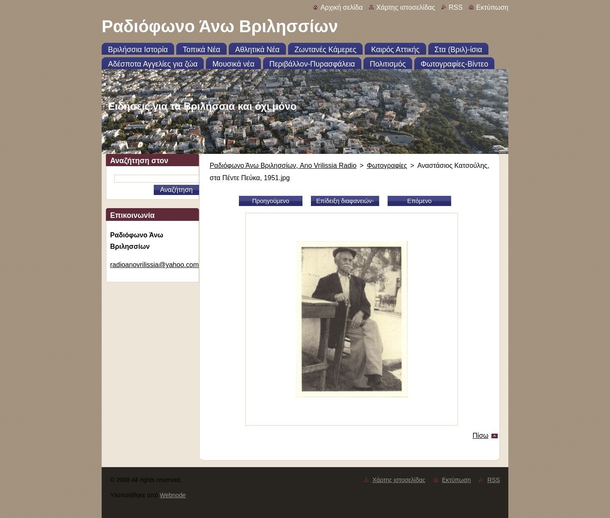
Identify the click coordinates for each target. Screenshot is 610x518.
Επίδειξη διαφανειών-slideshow (345, 202)
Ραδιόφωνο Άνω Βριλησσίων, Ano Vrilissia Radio (283, 165)
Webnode (173, 495)
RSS (456, 7)
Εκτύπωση (492, 7)
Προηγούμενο (270, 201)
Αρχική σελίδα (341, 7)
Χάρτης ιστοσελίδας (405, 7)
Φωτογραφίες (387, 165)
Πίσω (480, 435)
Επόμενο (419, 201)
